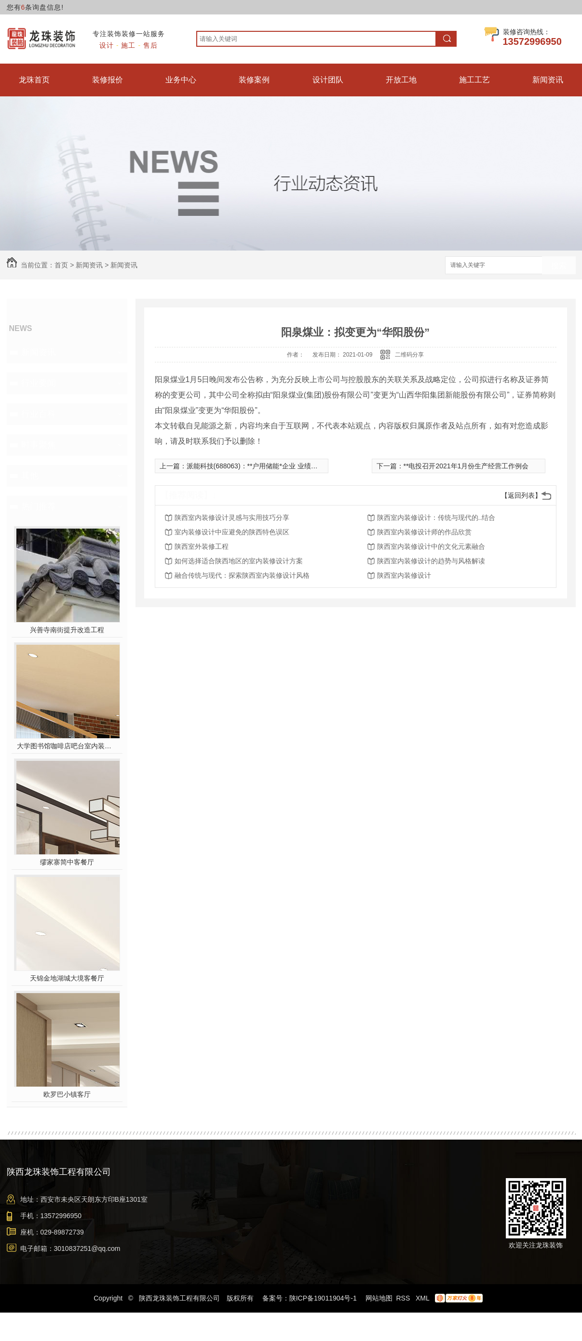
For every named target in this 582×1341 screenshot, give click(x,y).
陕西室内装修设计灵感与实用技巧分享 (232, 517)
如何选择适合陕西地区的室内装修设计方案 (239, 561)
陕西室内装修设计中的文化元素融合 (431, 546)
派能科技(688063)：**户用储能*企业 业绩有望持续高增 (269, 466)
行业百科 (38, 414)
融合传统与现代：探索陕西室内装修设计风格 (242, 575)
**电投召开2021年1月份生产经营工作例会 (466, 466)
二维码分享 (409, 354)
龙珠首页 (34, 80)
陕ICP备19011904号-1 (323, 1298)
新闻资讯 (547, 80)
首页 (61, 265)
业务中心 (180, 80)
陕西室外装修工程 (202, 546)
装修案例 (254, 80)
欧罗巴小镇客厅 (67, 1094)
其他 (30, 475)
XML (423, 1298)
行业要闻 (38, 383)
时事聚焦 (38, 445)
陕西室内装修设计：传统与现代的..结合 (436, 517)
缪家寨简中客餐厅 (67, 862)
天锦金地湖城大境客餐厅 (67, 978)
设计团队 (327, 80)
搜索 (559, 266)
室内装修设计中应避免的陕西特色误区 (232, 532)
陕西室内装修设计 (404, 575)
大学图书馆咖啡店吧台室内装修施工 (67, 746)
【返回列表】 (521, 495)
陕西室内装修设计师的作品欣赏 (424, 532)
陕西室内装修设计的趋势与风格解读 (431, 561)
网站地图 (379, 1298)
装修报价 (107, 80)
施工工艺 (474, 80)
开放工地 (401, 80)
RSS (404, 1298)
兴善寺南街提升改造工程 (67, 630)
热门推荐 (38, 506)
